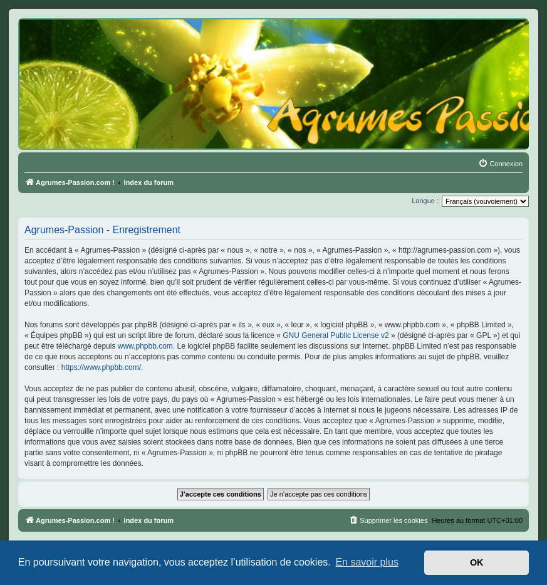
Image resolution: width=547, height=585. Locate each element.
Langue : (425, 200)
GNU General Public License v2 (335, 335)
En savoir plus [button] (367, 562)
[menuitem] (500, 163)
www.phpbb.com (145, 346)
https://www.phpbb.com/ (101, 367)
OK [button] (477, 562)
